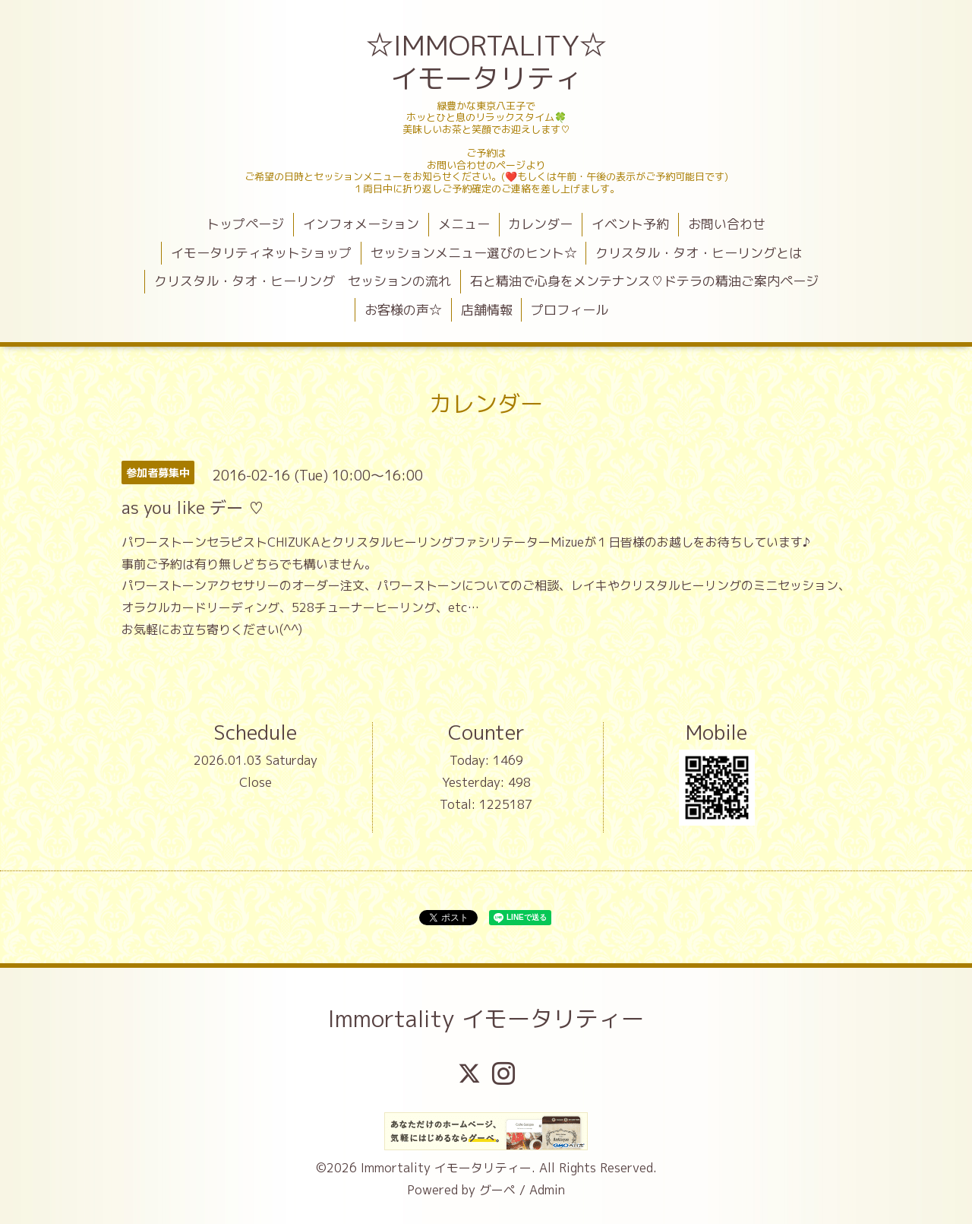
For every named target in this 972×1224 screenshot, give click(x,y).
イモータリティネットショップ (261, 253)
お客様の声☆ (403, 310)
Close (255, 782)
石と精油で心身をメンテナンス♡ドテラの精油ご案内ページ (644, 281)
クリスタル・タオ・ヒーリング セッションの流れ (302, 281)
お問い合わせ (726, 224)
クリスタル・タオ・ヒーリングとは (698, 253)
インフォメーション (361, 224)
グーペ (497, 1189)
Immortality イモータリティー (486, 1019)
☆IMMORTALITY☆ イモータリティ (488, 61)
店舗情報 (487, 310)
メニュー (464, 224)
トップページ (245, 224)
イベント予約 (630, 224)
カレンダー (540, 224)
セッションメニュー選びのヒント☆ (474, 253)
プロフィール (569, 310)
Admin (547, 1189)
